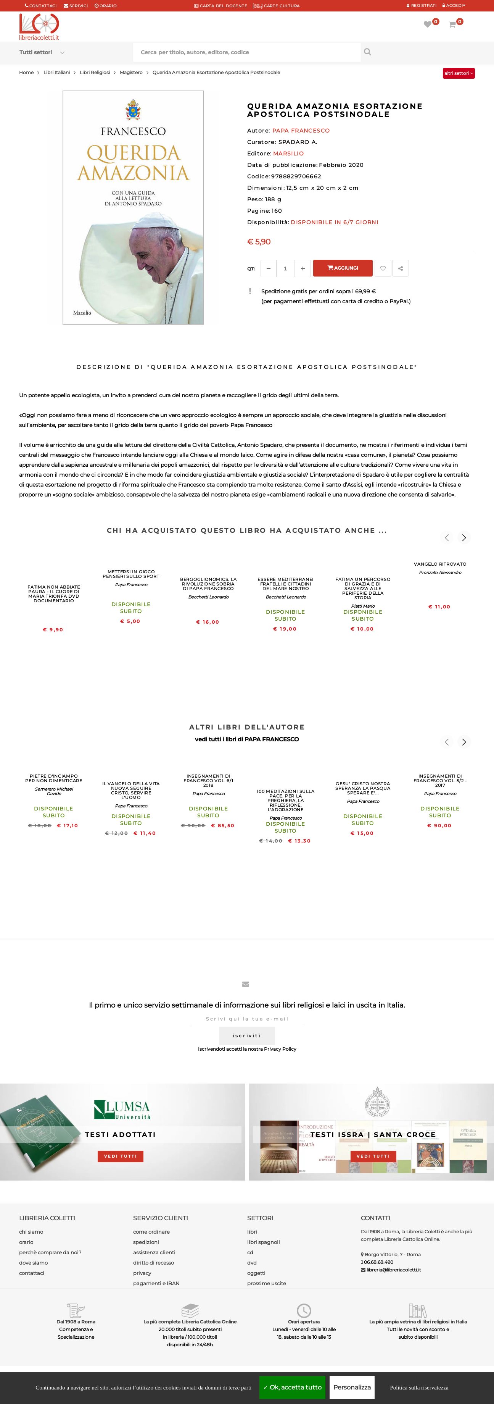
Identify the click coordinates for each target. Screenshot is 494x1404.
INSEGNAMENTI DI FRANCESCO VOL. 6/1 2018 (208, 780)
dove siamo (33, 1263)
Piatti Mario (363, 606)
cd (250, 1252)
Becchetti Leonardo (208, 597)
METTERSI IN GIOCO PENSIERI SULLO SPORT (131, 574)
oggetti (256, 1273)
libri (252, 1232)
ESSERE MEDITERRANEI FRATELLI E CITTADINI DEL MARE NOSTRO (285, 584)
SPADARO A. (298, 142)
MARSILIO (288, 153)
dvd (252, 1263)
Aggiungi (342, 267)
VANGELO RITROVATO (440, 564)
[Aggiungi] (303, 268)
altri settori (458, 73)
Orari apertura (304, 1322)
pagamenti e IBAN (156, 1283)
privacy (142, 1273)
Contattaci (43, 5)
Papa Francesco (131, 584)
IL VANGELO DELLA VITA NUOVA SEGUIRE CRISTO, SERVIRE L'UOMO (131, 790)
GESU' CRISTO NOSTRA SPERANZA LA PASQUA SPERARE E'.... (363, 788)
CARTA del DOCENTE (220, 5)
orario (108, 5)
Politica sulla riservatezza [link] (419, 1388)
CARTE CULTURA (276, 5)
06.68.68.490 (378, 1262)
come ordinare (151, 1232)
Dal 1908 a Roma (75, 1322)
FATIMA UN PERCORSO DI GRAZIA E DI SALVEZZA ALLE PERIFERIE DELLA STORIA (363, 588)
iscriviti (247, 1035)
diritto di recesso (153, 1263)
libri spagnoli (263, 1242)
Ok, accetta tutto (292, 1387)
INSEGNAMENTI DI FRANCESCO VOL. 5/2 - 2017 (440, 780)
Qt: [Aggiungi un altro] (251, 269)
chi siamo (31, 1232)
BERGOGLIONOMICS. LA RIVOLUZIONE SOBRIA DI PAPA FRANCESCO (208, 584)
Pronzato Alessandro (440, 572)
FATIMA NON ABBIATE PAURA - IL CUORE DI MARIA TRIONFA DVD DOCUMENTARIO (53, 593)
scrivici (78, 5)
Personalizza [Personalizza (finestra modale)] (352, 1387)
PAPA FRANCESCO (272, 739)
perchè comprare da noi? (50, 1252)
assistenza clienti (154, 1252)
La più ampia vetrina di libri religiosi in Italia (418, 1322)
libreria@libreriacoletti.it (394, 1270)
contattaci (31, 1273)
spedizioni (146, 1242)
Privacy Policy (280, 1049)
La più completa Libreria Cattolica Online (190, 1322)
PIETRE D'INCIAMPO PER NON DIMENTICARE (53, 778)
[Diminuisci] (268, 268)
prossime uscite (266, 1283)
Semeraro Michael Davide (54, 791)
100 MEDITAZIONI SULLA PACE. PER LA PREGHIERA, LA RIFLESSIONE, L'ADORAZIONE (285, 800)
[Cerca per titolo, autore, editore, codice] (418, 52)
